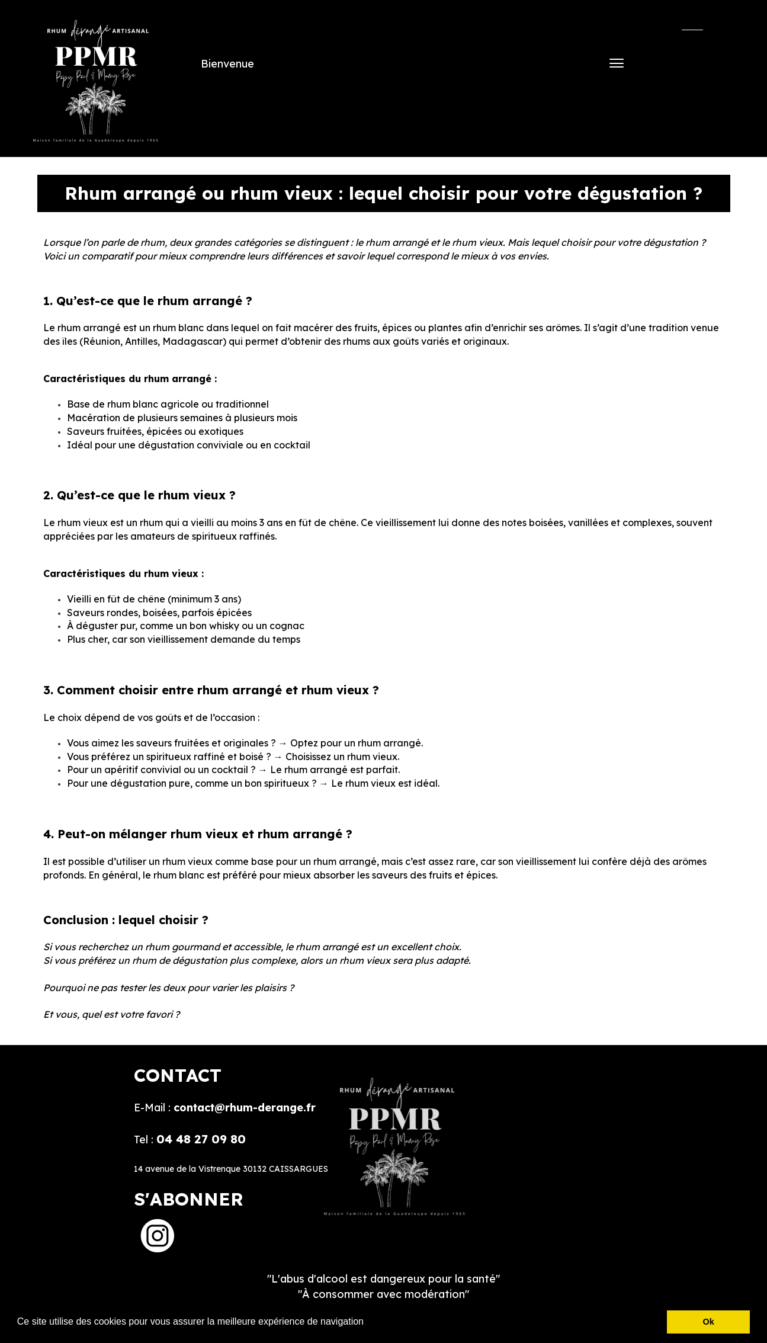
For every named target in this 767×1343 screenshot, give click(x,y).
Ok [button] (708, 1321)
